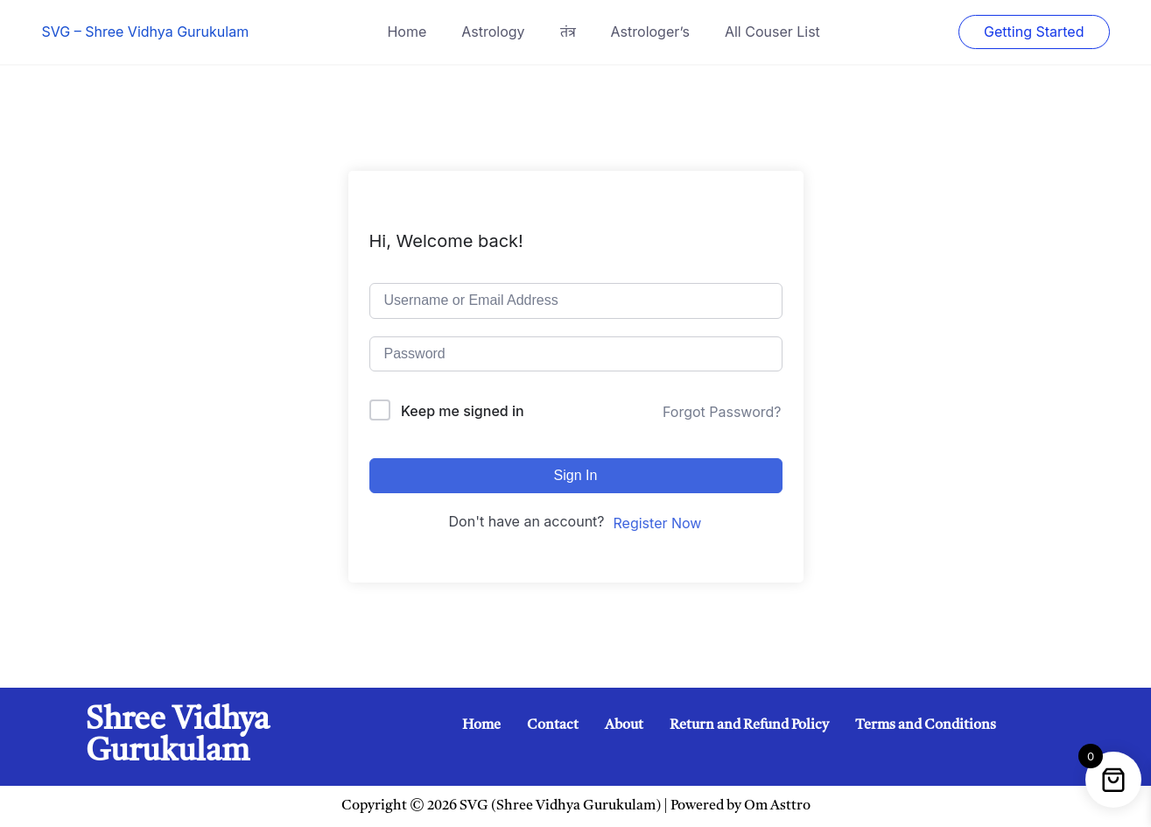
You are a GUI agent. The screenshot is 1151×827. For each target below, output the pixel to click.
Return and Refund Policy (749, 725)
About (624, 725)
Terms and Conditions (925, 725)
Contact (553, 725)
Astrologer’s (650, 31)
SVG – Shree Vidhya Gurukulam (145, 31)
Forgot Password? (722, 412)
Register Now (658, 523)
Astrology (492, 31)
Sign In (576, 475)
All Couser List (772, 31)
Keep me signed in (462, 411)
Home (406, 31)
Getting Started (1034, 31)
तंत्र (568, 31)
